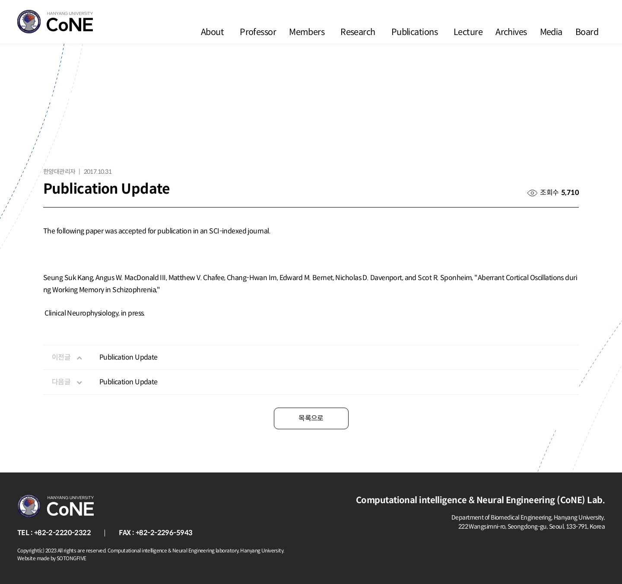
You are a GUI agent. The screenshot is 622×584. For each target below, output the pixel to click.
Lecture (468, 32)
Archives (511, 32)
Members (306, 32)
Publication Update (128, 357)
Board (586, 32)
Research (357, 32)
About (212, 32)
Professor (258, 32)
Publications (414, 32)
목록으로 (311, 418)
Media (551, 32)
